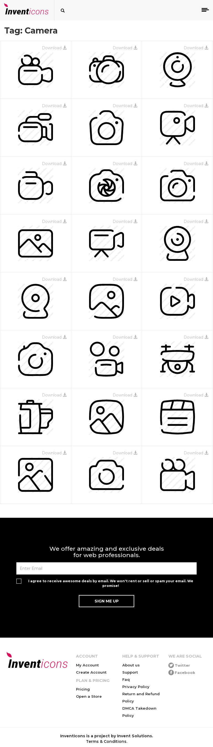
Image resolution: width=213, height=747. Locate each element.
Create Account (91, 672)
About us (131, 665)
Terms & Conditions (106, 741)
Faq (126, 679)
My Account (87, 665)
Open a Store (89, 696)
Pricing (83, 689)
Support (130, 672)
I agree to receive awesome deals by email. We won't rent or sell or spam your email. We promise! (110, 583)
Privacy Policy (135, 686)
